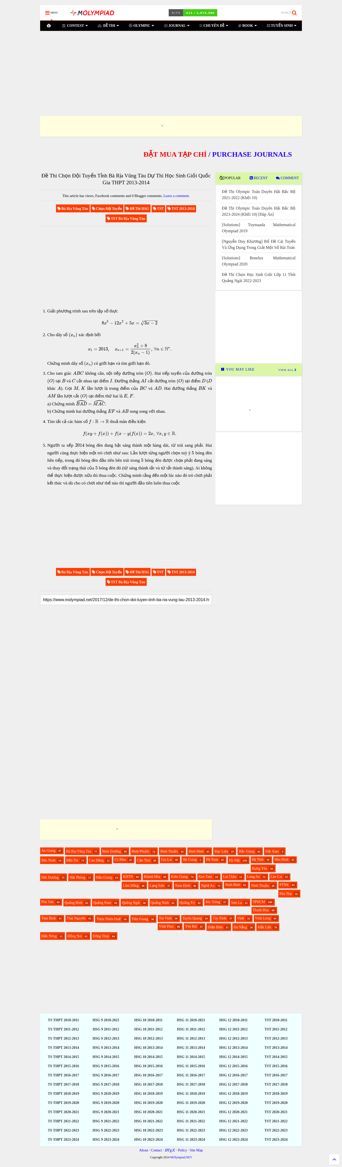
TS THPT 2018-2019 (63, 1094)
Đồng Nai (74, 936)
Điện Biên (215, 927)
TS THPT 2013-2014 (63, 1048)
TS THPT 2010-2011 (63, 1020)
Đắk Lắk (264, 927)
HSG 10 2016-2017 (148, 1075)
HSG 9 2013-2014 (106, 1048)
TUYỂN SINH (282, 26)
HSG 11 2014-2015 (191, 1057)
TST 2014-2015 (276, 1057)
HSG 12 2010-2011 (233, 1020)
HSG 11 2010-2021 (191, 1020)
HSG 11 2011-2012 (191, 1029)
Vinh (240, 918)
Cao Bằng (96, 860)
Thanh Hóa (261, 910)
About (143, 1150)
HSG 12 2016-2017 (233, 1075)
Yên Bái (191, 926)
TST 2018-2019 (276, 1094)
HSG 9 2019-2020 (106, 1103)
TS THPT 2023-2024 (63, 1139)
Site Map (196, 1150)
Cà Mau (120, 859)
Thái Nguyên (76, 918)
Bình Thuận (169, 851)
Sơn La (236, 903)
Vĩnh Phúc (166, 926)
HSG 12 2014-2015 (233, 1057)
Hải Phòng (77, 877)
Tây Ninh (219, 918)
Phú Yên (47, 902)
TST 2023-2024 (276, 1139)
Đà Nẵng (240, 927)
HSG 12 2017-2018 (233, 1084)
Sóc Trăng (213, 902)
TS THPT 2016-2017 (63, 1075)
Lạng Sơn (157, 886)
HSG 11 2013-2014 (191, 1048)
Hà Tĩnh (258, 859)
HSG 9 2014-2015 (106, 1057)
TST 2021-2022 (276, 1121)
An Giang (48, 851)
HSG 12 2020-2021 (233, 1112)
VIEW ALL (287, 369)
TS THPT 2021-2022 (63, 1121)
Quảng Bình (74, 903)
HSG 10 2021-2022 (148, 1121)
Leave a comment (176, 196)
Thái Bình (48, 918)
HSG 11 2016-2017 (191, 1075)
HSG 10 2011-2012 (148, 1029)
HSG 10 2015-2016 (148, 1066)
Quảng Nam (102, 903)
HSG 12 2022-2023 (233, 1130)
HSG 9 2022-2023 (106, 1130)
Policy (182, 1150)
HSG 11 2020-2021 (191, 1112)
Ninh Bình (232, 885)
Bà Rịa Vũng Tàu (78, 851)
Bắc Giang (246, 851)
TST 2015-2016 (276, 1066)
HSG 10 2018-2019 (148, 1094)
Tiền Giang (140, 919)
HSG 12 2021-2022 (233, 1121)
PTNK (284, 885)
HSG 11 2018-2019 (191, 1094)
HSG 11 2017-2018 (191, 1084)
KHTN (128, 877)
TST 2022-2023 (276, 1130)
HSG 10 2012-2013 (148, 1038)
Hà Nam (212, 859)
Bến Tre (72, 860)
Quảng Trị (187, 903)
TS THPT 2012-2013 (63, 1038)
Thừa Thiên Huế (108, 919)
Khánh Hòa (152, 877)
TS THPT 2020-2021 (63, 1112)
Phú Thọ (286, 894)
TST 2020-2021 (276, 1112)
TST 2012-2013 (276, 1038)
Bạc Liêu (221, 851)
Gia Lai (166, 859)
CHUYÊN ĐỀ (213, 26)
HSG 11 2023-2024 (191, 1139)
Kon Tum (205, 877)
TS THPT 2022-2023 (63, 1130)
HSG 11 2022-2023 (191, 1130)
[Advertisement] (171, 67)
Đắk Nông (49, 936)
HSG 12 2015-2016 (233, 1066)
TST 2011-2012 (276, 1029)
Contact (156, 1150)
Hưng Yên (259, 868)
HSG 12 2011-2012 (233, 1029)
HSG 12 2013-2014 (233, 1048)
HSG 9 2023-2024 (106, 1139)
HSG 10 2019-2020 (148, 1103)
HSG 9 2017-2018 (106, 1084)
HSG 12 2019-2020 (233, 1103)
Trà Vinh (165, 918)
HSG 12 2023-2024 (233, 1139)
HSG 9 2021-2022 (106, 1121)
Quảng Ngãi (131, 903)
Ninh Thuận (260, 886)
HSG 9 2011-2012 (106, 1029)
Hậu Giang (104, 877)
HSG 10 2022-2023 (148, 1130)
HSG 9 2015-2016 (106, 1066)
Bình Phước (141, 851)
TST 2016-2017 (276, 1075)
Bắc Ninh (48, 860)
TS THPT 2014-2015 (63, 1057)
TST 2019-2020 (276, 1103)
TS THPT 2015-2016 (63, 1066)
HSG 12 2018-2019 (233, 1094)
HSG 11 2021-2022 (191, 1121)
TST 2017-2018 (276, 1084)
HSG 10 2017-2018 (148, 1084)
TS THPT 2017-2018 (63, 1084)
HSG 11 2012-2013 (191, 1038)
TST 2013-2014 (276, 1048)
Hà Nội (234, 860)
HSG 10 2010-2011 (148, 1020)
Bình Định (196, 851)
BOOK (247, 26)
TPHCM (259, 902)
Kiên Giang (179, 877)
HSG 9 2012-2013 (106, 1038)
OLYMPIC (141, 26)
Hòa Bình (281, 859)
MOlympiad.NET (181, 1157)
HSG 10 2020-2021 (148, 1112)
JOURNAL (177, 26)
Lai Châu (229, 877)
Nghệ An (207, 886)
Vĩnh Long (263, 918)
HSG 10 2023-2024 (148, 1139)
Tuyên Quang (192, 918)
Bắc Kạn (272, 851)
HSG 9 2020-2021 (106, 1112)
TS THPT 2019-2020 (63, 1103)
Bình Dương (111, 851)
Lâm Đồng (131, 886)
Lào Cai (276, 877)
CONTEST (75, 26)
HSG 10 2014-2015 (148, 1057)
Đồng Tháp (101, 936)
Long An (253, 877)
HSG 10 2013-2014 (148, 1048)
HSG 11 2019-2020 (191, 1103)
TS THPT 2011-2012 (63, 1029)
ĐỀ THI (108, 26)
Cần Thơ (143, 860)
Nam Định (182, 886)
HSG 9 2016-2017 (106, 1075)
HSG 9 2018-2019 (106, 1094)
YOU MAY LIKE (238, 369)
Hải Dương (50, 877)
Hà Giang (190, 859)
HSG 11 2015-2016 (191, 1066)
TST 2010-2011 (276, 1020)
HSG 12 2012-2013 (233, 1038)
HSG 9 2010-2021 (106, 1020)
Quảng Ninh (160, 903)
